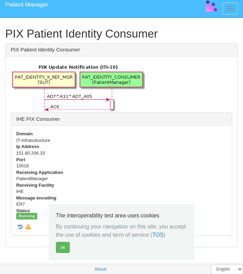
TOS (158, 235)
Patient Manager (26, 4)
